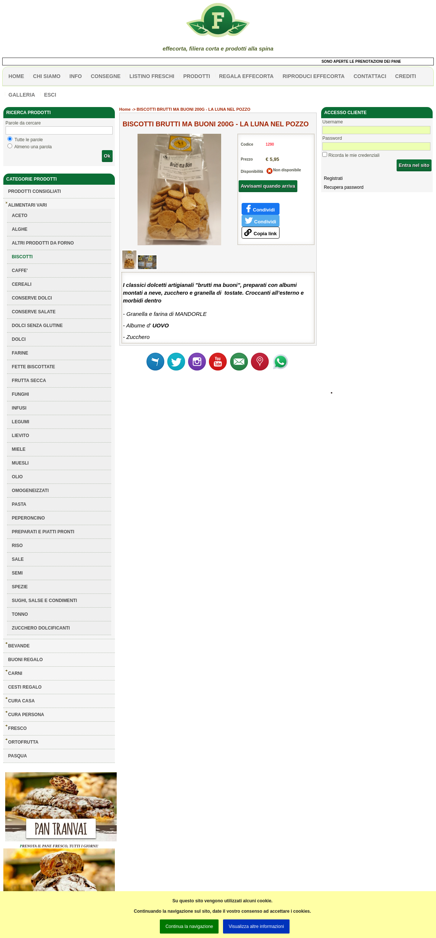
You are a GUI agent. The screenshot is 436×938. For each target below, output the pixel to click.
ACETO (20, 215)
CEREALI (22, 284)
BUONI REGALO (25, 659)
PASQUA (17, 756)
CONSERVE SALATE (34, 311)
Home (125, 109)
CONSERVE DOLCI (32, 298)
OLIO (17, 476)
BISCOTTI (22, 256)
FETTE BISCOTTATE (33, 366)
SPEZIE (20, 586)
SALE (18, 559)
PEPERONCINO (28, 518)
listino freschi (151, 76)
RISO (17, 545)
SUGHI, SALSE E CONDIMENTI (44, 600)
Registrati (333, 178)
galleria (22, 95)
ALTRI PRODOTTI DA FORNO (43, 243)
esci (50, 95)
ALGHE (20, 229)
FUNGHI (20, 394)
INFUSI (19, 408)
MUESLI (20, 463)
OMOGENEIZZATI (30, 490)
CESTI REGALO (25, 687)
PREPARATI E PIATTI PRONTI (43, 531)
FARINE (20, 353)
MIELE (19, 449)
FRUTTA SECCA (29, 380)
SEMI (17, 573)
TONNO (20, 614)
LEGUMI (20, 421)
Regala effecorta (246, 76)
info (76, 76)
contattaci (369, 76)
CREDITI (405, 76)
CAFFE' (20, 270)
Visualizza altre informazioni (256, 926)
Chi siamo (47, 76)
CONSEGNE (105, 76)
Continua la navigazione (189, 926)
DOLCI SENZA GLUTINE (37, 325)
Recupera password (344, 187)
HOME (16, 76)
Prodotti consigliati (34, 191)
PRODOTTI (196, 76)
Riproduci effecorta (313, 76)
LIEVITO (20, 435)
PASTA (19, 504)
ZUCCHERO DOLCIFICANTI (41, 628)
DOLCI (19, 339)
